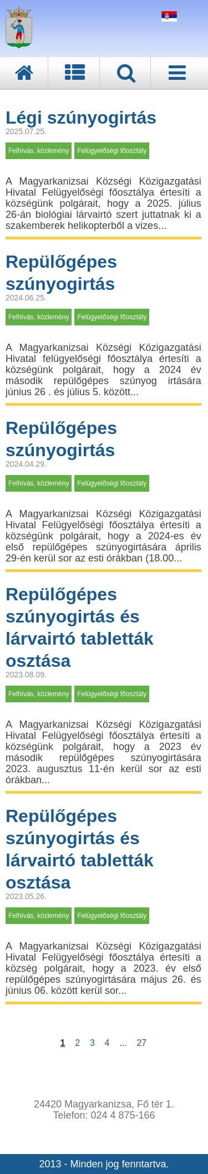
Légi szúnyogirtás (81, 117)
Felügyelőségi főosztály (111, 151)
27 (141, 1043)
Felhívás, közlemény (38, 151)
